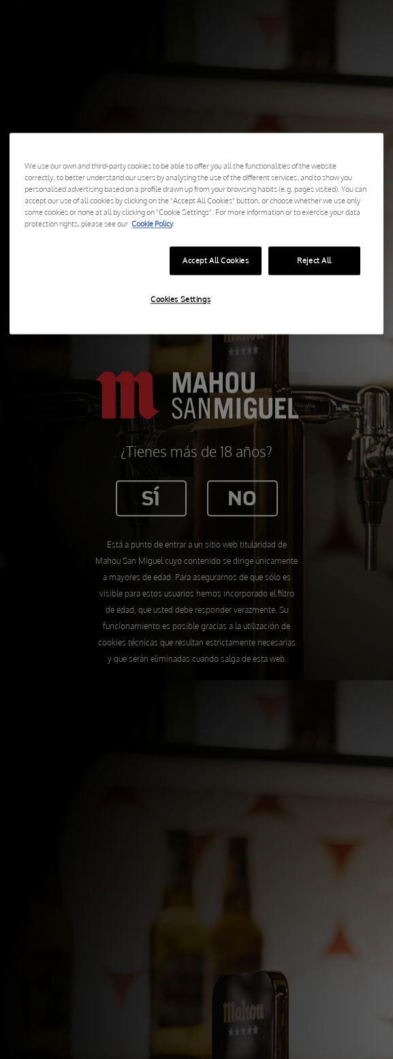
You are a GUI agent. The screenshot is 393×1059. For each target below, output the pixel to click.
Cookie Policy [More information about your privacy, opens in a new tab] (152, 223)
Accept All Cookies (216, 260)
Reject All (314, 260)
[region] (196, 233)
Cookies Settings (180, 299)
